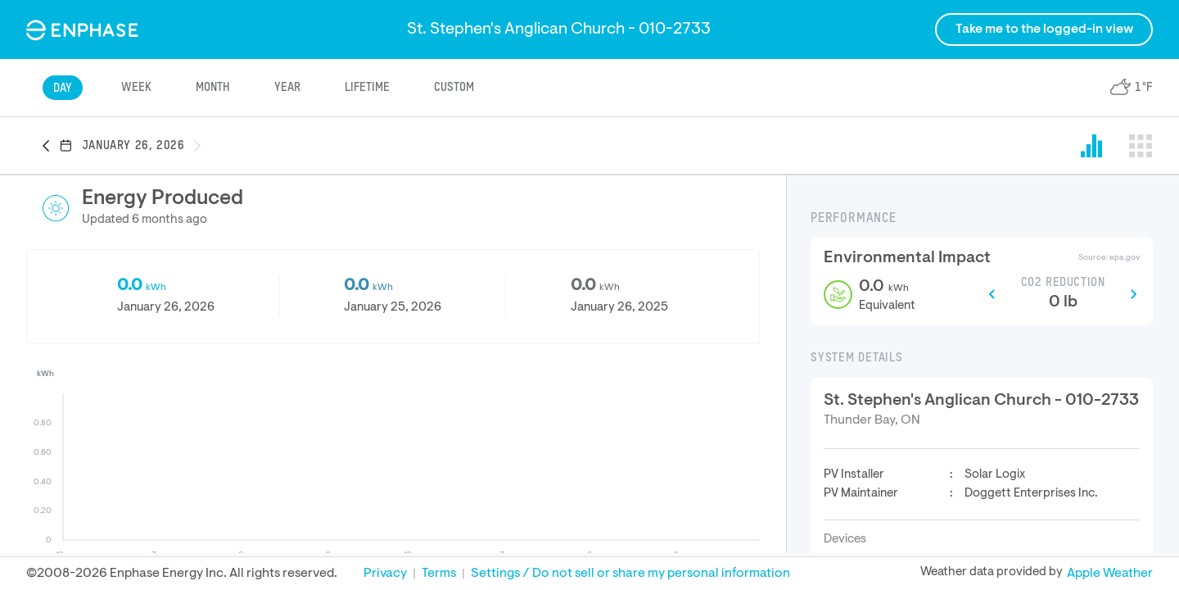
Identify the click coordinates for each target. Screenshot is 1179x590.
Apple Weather (1110, 573)
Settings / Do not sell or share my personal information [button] (630, 573)
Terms (439, 573)
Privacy (385, 573)
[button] (51, 147)
